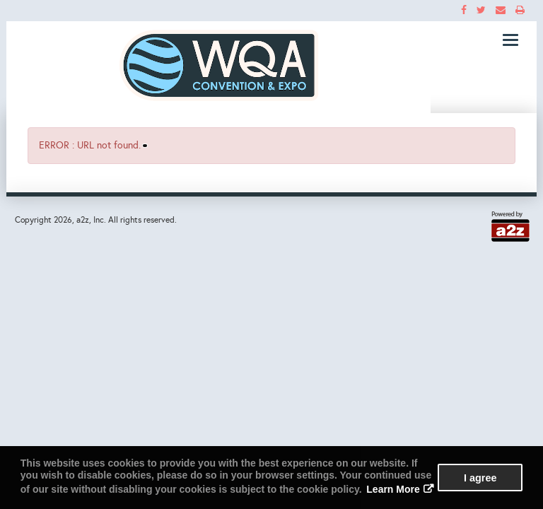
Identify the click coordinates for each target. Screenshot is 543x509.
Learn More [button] (392, 489)
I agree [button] (480, 478)
